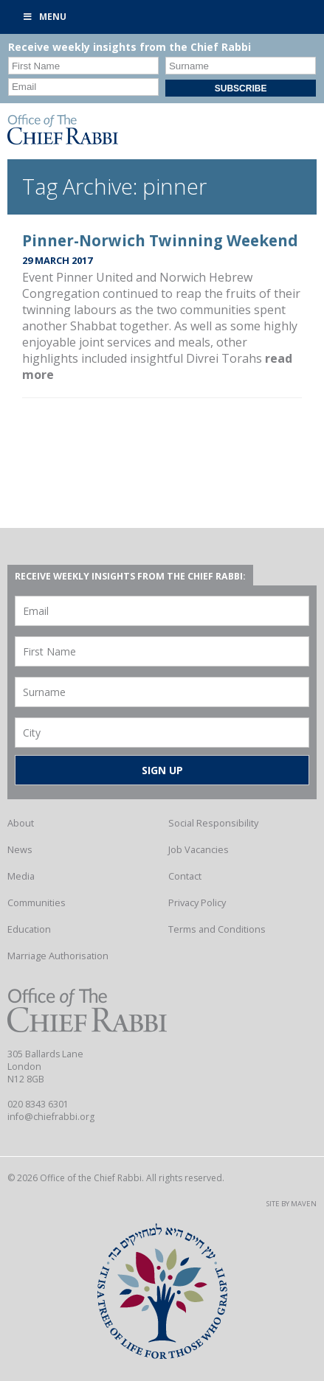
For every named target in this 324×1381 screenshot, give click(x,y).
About (20, 822)
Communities (36, 902)
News (19, 849)
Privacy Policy (197, 902)
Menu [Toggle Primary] (44, 16)
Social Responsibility (213, 822)
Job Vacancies (198, 849)
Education (29, 929)
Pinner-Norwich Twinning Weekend (160, 240)
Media (21, 876)
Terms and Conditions (217, 929)
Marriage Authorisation (57, 955)
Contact (184, 876)
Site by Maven (291, 1203)
